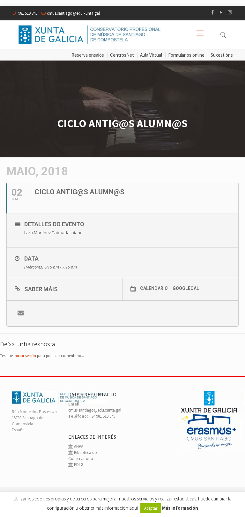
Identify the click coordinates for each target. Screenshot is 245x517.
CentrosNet (122, 55)
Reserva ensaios (87, 55)
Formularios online (186, 55)
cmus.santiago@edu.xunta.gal (73, 13)
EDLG (78, 464)
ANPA (78, 446)
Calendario (154, 288)
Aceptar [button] (150, 508)
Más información (180, 508)
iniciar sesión (25, 355)
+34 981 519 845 (102, 416)
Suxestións (222, 55)
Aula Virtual (151, 55)
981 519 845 (27, 13)
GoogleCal (186, 288)
